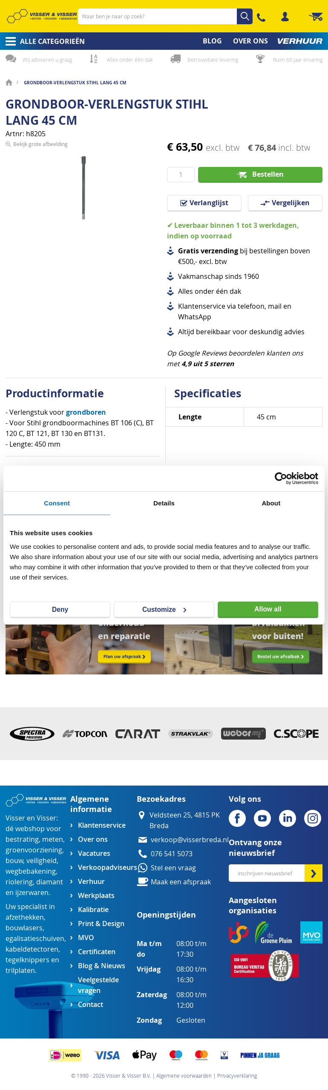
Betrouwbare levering (212, 59)
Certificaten (96, 951)
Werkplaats (96, 895)
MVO (86, 937)
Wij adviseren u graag (47, 59)
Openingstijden (166, 914)
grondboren (86, 412)
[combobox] (165, 16)
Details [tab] (164, 503)
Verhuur (91, 881)
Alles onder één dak (130, 59)
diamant (49, 882)
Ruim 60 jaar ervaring (297, 59)
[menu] (164, 41)
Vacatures (94, 853)
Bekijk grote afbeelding (40, 242)
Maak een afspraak (181, 882)
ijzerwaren (32, 892)
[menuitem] (42, 41)
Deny (60, 609)
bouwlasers (24, 928)
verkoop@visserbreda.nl (190, 839)
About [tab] (271, 503)
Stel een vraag (173, 867)
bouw (14, 860)
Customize (164, 609)
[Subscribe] (313, 873)
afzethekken (25, 917)
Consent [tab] (57, 503)
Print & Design (101, 923)
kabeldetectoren (32, 949)
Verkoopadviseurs (107, 867)
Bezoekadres (161, 799)
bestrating (22, 839)
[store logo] (42, 16)
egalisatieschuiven (35, 938)
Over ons (93, 839)
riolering (19, 882)
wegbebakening (31, 871)
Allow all (267, 609)
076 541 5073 (172, 853)
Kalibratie (93, 909)
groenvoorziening (34, 850)
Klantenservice (102, 825)
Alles (185, 291)
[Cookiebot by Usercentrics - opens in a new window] (281, 478)
